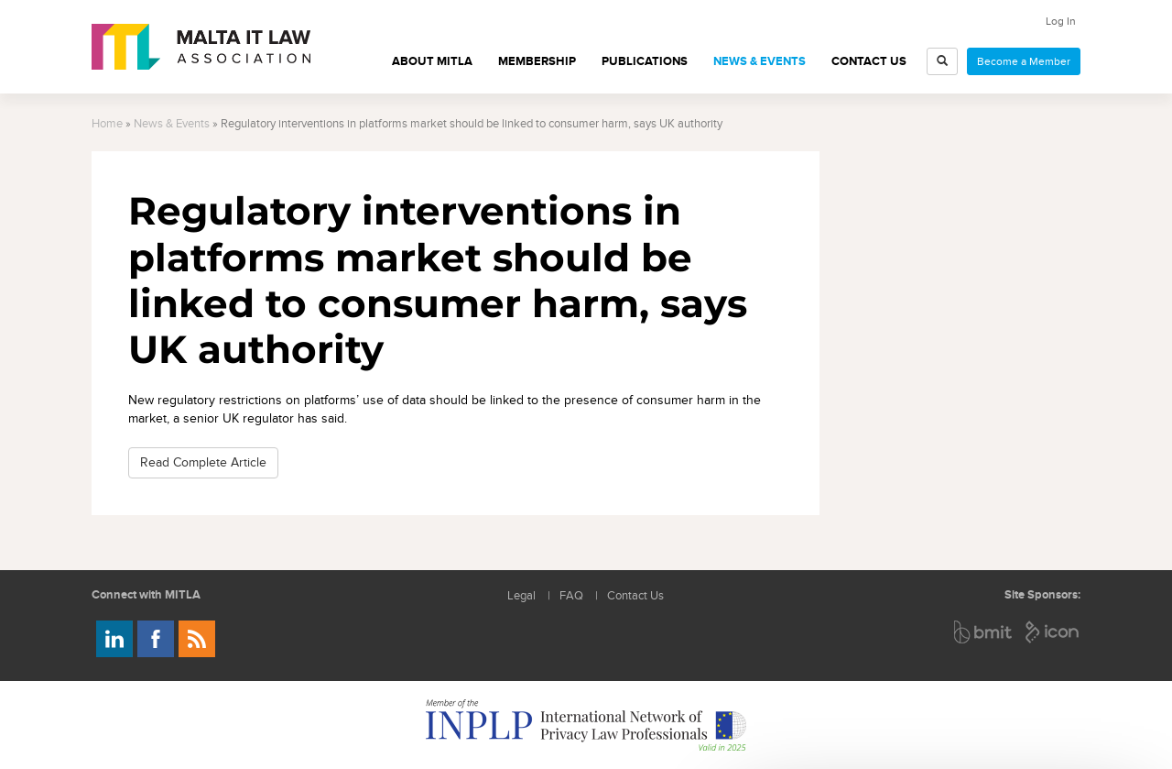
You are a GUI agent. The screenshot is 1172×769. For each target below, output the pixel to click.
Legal (521, 596)
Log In (1061, 21)
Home (107, 124)
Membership (537, 61)
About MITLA (432, 61)
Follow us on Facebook (155, 639)
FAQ (571, 596)
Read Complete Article (203, 462)
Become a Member (1023, 61)
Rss (197, 639)
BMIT (984, 632)
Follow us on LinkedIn (114, 639)
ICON (1053, 632)
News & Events (759, 61)
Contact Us (868, 61)
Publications (645, 61)
